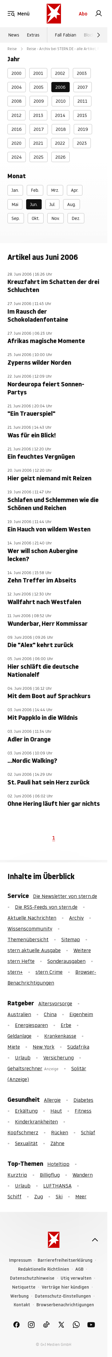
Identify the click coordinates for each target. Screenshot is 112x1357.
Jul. (52, 204)
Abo (83, 14)
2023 (82, 143)
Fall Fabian (65, 35)
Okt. (36, 218)
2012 (16, 115)
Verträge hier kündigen (65, 1287)
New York (43, 1047)
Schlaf (88, 1132)
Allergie (52, 1100)
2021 (38, 143)
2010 (61, 101)
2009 (39, 101)
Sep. (16, 218)
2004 (17, 87)
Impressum (20, 1260)
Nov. (55, 218)
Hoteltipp (58, 1164)
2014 (60, 115)
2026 (60, 157)
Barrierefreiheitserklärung (65, 1260)
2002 (60, 73)
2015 (82, 115)
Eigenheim (81, 1014)
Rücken (59, 1132)
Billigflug (50, 1175)
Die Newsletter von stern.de (65, 896)
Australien (19, 1014)
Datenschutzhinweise (32, 1278)
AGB (79, 1269)
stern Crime (49, 972)
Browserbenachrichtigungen (65, 1305)
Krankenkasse (60, 1036)
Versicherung (58, 1057)
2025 (39, 157)
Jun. (34, 204)
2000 (16, 73)
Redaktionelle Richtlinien (43, 1269)
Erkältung (26, 1111)
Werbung (19, 1296)
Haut (56, 1111)
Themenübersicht (28, 939)
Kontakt (22, 1305)
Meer (80, 1196)
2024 (17, 157)
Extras (33, 35)
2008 (17, 101)
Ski (59, 1196)
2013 (38, 115)
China (50, 1014)
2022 (60, 143)
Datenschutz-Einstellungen (63, 1296)
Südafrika (78, 1047)
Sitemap (70, 939)
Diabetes (83, 1100)
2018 (61, 129)
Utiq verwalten (76, 1278)
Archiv (76, 918)
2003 (82, 73)
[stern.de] (54, 14)
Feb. (35, 190)
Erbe (66, 1025)
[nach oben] (95, 1240)
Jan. (15, 190)
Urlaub (22, 1057)
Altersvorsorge (55, 1003)
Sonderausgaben (66, 961)
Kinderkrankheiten (36, 1122)
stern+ (15, 972)
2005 (39, 87)
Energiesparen (31, 1025)
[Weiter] (99, 35)
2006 (60, 87)
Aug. (71, 204)
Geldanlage (19, 1036)
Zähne (57, 1143)
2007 (82, 87)
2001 (38, 73)
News (13, 35)
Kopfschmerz (22, 1132)
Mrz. (55, 190)
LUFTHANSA (57, 1186)
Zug (38, 1196)
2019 (83, 129)
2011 (82, 101)
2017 (39, 129)
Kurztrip (17, 1175)
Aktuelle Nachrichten (31, 918)
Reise (12, 48)
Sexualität (26, 1143)
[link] (98, 13)
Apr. (74, 190)
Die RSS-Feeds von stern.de (46, 907)
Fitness (83, 1111)
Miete (13, 1047)
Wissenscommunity (29, 928)
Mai (15, 204)
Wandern (82, 1175)
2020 (16, 143)
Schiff (14, 1196)
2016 (17, 129)
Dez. (76, 218)
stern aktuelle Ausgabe (34, 950)
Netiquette (23, 1287)
